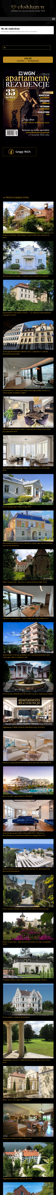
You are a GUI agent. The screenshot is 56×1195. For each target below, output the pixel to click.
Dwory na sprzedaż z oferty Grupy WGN (17, 507)
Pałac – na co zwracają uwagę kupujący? (17, 1100)
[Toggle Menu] (53, 19)
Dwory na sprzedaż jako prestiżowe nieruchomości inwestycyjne (26, 909)
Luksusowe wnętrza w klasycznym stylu (17, 1138)
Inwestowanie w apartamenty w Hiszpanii (17, 796)
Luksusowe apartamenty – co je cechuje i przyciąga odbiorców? (26, 618)
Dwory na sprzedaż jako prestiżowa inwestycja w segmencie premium (28, 694)
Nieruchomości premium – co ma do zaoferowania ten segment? (26, 276)
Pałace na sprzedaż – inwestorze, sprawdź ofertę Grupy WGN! (25, 582)
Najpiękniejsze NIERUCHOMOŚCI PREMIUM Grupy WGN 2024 (24, 727)
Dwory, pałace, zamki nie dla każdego (16, 1017)
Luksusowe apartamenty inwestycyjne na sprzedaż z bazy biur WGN (27, 762)
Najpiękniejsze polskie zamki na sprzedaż (17, 1178)
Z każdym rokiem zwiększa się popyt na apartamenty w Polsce (25, 980)
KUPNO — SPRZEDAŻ (28, 59)
